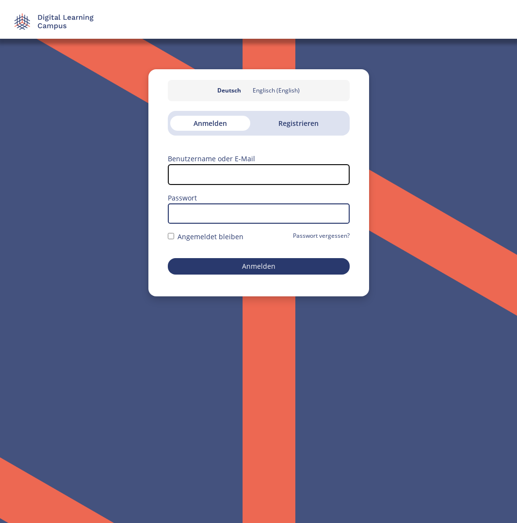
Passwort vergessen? (321, 235)
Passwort (182, 197)
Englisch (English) (276, 90)
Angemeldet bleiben (205, 236)
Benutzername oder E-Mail (211, 158)
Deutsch (229, 90)
